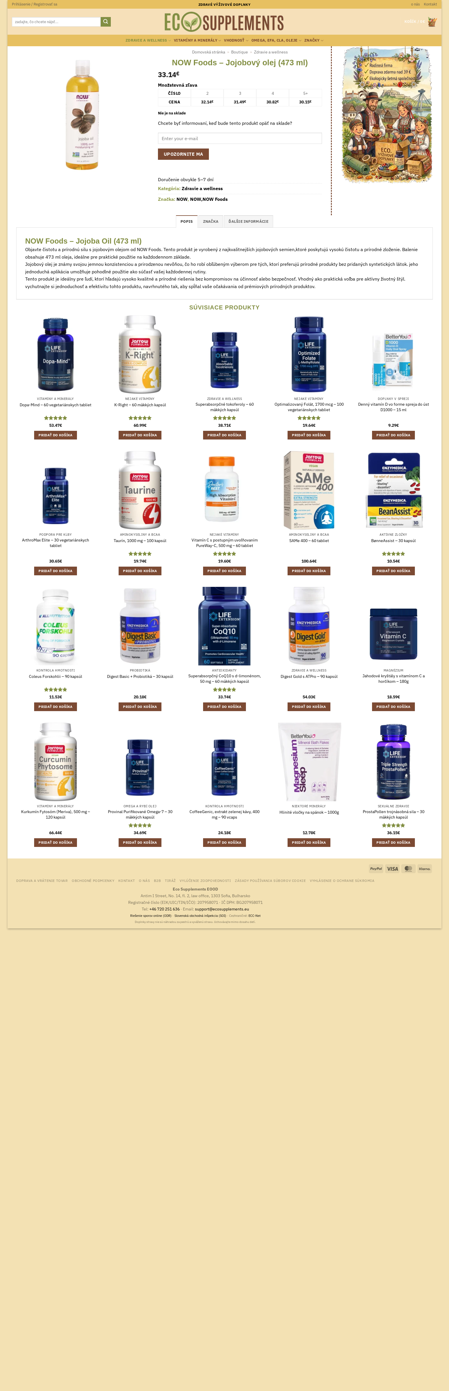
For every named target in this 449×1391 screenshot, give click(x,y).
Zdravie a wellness (148, 40)
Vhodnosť (236, 40)
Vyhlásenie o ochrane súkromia (342, 880)
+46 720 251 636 (164, 909)
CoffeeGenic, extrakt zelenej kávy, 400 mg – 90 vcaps (224, 814)
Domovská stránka (208, 52)
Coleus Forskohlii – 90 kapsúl (55, 676)
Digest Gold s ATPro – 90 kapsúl (309, 676)
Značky (313, 40)
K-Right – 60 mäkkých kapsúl (140, 404)
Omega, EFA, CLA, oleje (276, 40)
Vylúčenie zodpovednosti (205, 880)
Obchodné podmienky (93, 880)
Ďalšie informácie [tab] (248, 221)
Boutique (239, 52)
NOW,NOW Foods (209, 199)
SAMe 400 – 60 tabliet (309, 540)
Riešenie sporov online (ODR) (151, 916)
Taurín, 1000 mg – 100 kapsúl (140, 540)
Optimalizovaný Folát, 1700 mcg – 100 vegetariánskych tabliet (309, 407)
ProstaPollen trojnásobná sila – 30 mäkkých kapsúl (393, 814)
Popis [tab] (187, 221)
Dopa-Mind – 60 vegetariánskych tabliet (55, 404)
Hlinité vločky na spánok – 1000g (309, 812)
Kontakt (430, 4)
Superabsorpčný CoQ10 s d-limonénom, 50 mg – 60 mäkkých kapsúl (224, 678)
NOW (181, 199)
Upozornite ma (183, 154)
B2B (157, 880)
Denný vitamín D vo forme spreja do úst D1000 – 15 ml (393, 407)
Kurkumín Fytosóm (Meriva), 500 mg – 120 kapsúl (55, 814)
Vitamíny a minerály (197, 40)
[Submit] (106, 22)
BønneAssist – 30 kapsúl (393, 540)
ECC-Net (255, 916)
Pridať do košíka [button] (55, 435)
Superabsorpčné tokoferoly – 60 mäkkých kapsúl (225, 407)
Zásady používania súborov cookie (270, 880)
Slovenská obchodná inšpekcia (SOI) (200, 916)
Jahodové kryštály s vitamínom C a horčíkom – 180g (393, 678)
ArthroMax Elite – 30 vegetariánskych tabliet (55, 542)
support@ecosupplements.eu (222, 909)
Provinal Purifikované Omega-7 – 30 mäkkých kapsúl (140, 814)
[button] (34, 4)
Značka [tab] (211, 221)
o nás (415, 4)
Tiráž (170, 880)
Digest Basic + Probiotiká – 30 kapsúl (140, 676)
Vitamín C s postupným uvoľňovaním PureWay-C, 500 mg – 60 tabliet (225, 542)
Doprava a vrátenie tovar (42, 880)
